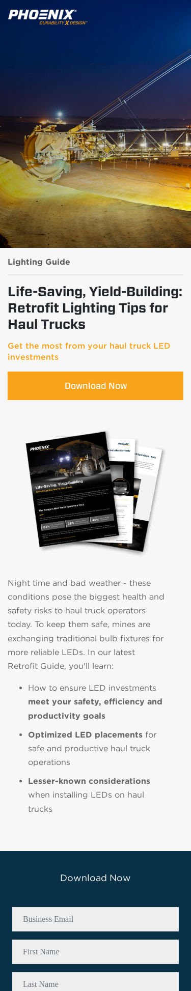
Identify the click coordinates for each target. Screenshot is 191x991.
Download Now (96, 385)
